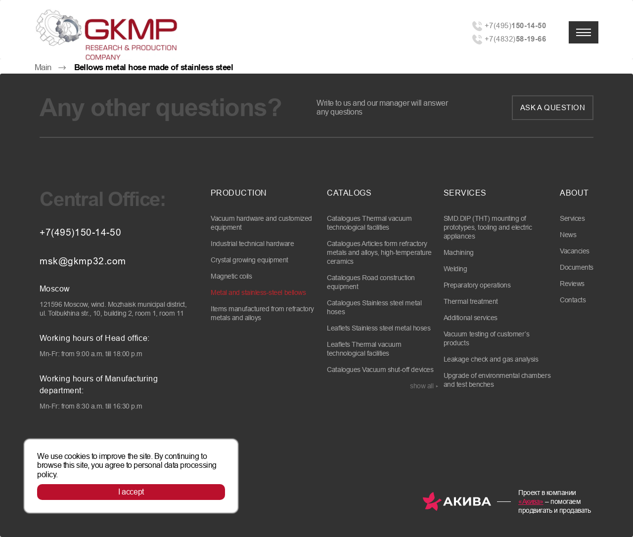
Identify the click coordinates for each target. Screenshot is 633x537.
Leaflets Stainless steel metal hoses (378, 328)
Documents (576, 267)
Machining (459, 252)
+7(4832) (515, 39)
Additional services (470, 318)
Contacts (573, 300)
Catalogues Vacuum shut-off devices (380, 369)
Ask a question (552, 107)
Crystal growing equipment (249, 260)
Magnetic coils (231, 276)
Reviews (572, 284)
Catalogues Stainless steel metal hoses (374, 307)
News (568, 235)
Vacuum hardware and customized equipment (261, 222)
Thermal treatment (471, 301)
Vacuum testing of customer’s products (487, 338)
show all (421, 386)
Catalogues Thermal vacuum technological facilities (369, 222)
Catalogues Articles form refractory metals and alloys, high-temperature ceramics (379, 252)
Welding (455, 269)
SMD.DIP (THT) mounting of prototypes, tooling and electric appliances (488, 227)
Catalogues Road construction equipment (371, 282)
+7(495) (515, 25)
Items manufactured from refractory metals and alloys (262, 313)
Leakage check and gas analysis (491, 359)
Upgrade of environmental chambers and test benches (497, 380)
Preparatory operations (477, 285)
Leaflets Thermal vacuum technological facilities (364, 348)
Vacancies (574, 251)
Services (572, 218)
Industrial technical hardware (252, 244)
